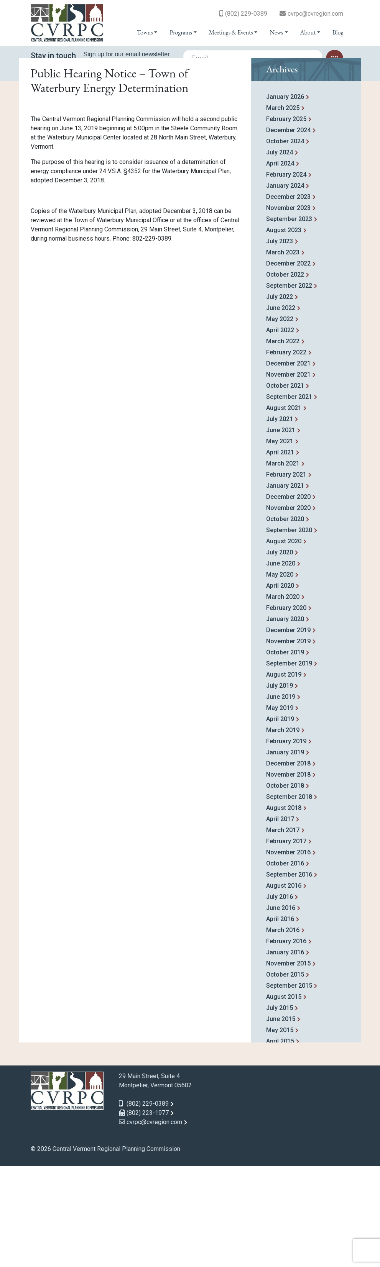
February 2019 (286, 842)
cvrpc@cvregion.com (315, 13)
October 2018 (285, 886)
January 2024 (285, 286)
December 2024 (288, 231)
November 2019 (288, 742)
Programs (180, 33)
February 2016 (286, 1042)
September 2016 (289, 975)
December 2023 (288, 298)
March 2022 (282, 442)
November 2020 (288, 609)
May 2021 (279, 542)
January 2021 (285, 586)
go (335, 58)
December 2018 (288, 864)
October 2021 (285, 486)
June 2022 (280, 409)
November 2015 (288, 1064)
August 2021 (283, 509)
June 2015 (280, 1120)
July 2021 (279, 520)
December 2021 (288, 464)
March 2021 (282, 564)
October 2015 (285, 1075)
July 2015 (279, 1109)
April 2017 (280, 920)
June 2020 (280, 664)
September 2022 (289, 386)
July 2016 (279, 997)
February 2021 (286, 575)
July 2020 (279, 653)
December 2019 (288, 731)
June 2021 (280, 531)
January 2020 (285, 720)
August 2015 (283, 1097)
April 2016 (280, 1020)
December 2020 (288, 598)
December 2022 (288, 364)
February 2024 (286, 275)
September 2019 (289, 764)
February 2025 (286, 220)
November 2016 (288, 953)
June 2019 (280, 798)
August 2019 (283, 775)
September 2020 (289, 631)
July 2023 (279, 342)
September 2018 (289, 897)
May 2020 (279, 675)
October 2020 (285, 620)
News (276, 33)
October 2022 (285, 375)
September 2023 (289, 320)
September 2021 (289, 498)
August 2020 (283, 642)
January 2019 (285, 853)
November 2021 (288, 475)
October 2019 (285, 753)
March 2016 (282, 1031)
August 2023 (283, 331)
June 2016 (280, 1009)
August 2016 (283, 986)
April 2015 (280, 1142)
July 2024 (279, 253)
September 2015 (289, 1086)
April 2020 (280, 686)
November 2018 (288, 875)
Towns (145, 33)
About (308, 33)
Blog (337, 33)
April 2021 (280, 553)
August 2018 (283, 909)
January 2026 (285, 198)
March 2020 (282, 698)
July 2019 (279, 786)
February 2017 (286, 942)
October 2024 (285, 242)
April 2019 (280, 820)
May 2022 (279, 420)
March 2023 (282, 353)
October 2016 (285, 964)
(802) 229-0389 (246, 13)
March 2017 (282, 931)
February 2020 (286, 709)
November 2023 (288, 309)
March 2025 (282, 209)
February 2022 (286, 453)
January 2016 (285, 1053)
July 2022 (279, 398)
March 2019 (282, 831)
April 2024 (280, 264)
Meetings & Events (231, 33)
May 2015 (279, 1131)
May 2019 (279, 809)
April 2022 (280, 431)
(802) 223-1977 (144, 1214)
